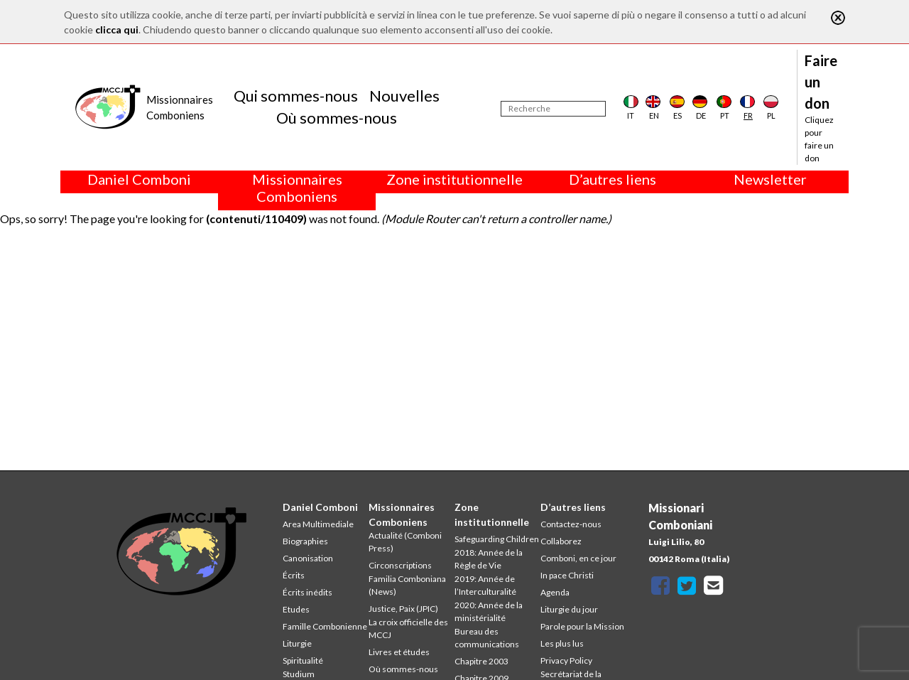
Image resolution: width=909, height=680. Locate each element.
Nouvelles (404, 95)
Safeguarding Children (496, 539)
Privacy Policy (566, 660)
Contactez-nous (571, 524)
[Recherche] (553, 109)
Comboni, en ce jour (578, 558)
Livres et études (399, 652)
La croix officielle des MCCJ (408, 628)
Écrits (294, 575)
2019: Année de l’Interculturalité (485, 585)
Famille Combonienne (325, 626)
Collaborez (561, 541)
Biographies (305, 541)
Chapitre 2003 (481, 661)
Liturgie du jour (569, 609)
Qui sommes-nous (296, 95)
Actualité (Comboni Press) (405, 542)
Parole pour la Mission (582, 626)
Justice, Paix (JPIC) (403, 608)
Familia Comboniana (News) (407, 585)
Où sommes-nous (336, 117)
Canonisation (308, 558)
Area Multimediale (318, 524)
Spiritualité (303, 660)
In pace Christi (567, 575)
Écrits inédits (307, 592)
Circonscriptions (400, 565)
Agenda (555, 592)
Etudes (296, 609)
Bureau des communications (486, 637)
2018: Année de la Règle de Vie (488, 559)
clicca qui (116, 29)
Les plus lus (562, 643)
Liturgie (297, 643)
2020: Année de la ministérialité (488, 611)
